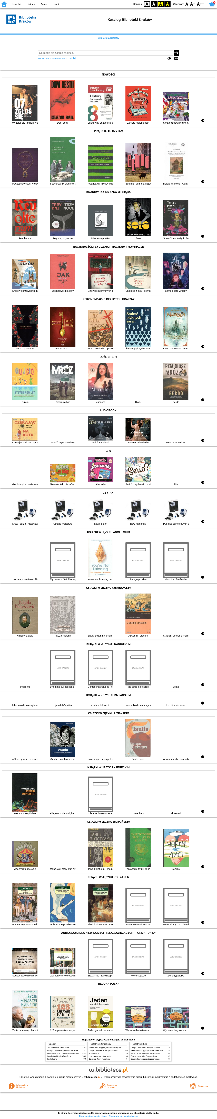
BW (154, 3)
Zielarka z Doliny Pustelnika (99, 1059)
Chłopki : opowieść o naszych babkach (103, 1050)
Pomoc (44, 4)
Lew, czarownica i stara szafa (58, 1048)
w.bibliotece (92, 1077)
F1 (192, 3)
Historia (31, 4)
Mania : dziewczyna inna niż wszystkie (145, 1053)
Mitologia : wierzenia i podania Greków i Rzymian (65, 1050)
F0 (186, 3)
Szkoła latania (52, 1059)
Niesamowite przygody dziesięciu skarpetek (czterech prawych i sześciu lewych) (77, 1053)
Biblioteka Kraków (108, 38)
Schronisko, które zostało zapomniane (145, 1059)
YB (160, 3)
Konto (57, 4)
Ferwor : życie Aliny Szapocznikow (144, 1056)
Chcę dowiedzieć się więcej (93, 1116)
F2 (200, 3)
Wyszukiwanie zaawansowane (52, 58)
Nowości (16, 4)
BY (167, 3)
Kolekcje (73, 58)
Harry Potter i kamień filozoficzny (59, 1056)
